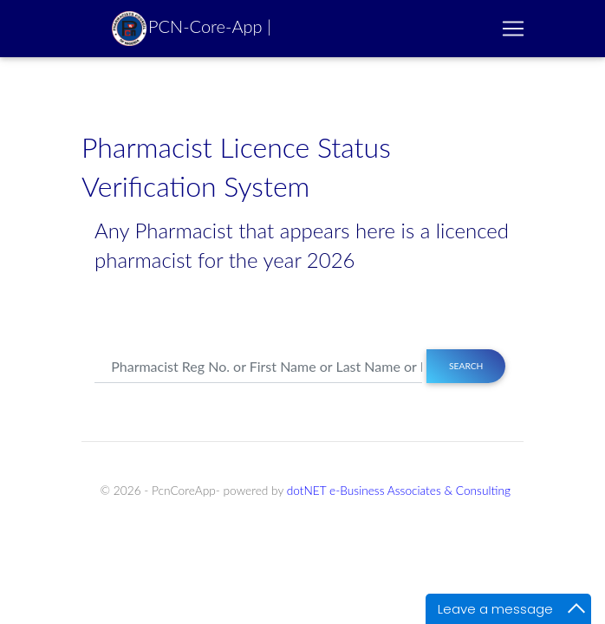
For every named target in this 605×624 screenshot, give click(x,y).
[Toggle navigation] (513, 28)
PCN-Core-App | (191, 28)
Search (466, 366)
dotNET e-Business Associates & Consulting (399, 490)
